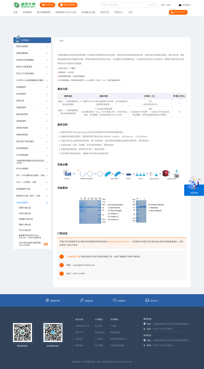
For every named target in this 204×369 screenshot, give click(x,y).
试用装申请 (53, 300)
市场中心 (118, 12)
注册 (168, 5)
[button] (32, 46)
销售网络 (79, 345)
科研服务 (27, 12)
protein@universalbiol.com (118, 242)
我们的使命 (100, 332)
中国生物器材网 (117, 345)
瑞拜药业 (147, 335)
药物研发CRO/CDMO (66, 12)
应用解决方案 (88, 12)
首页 (15, 12)
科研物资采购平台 (118, 339)
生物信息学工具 (82, 326)
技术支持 (79, 319)
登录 (163, 5)
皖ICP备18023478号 (123, 362)
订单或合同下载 (73, 257)
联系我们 (185, 5)
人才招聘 (99, 339)
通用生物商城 (67, 5)
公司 (130, 12)
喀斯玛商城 (115, 332)
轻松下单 (79, 332)
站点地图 (99, 345)
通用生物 (147, 319)
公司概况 (99, 319)
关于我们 (99, 326)
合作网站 (114, 319)
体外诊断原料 (44, 12)
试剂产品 (104, 12)
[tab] (32, 46)
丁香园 (113, 326)
